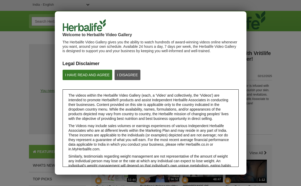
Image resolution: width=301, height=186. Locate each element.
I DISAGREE (127, 75)
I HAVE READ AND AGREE (87, 75)
